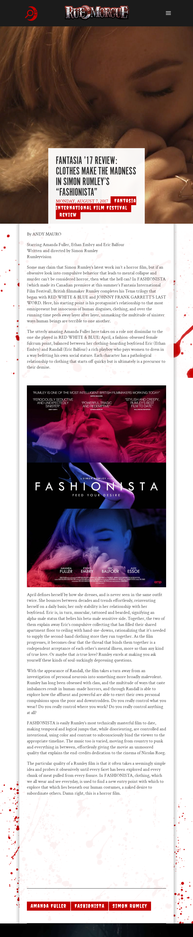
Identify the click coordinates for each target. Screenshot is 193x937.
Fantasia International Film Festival (96, 204)
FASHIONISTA (90, 906)
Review (68, 215)
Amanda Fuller (49, 906)
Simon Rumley (130, 906)
